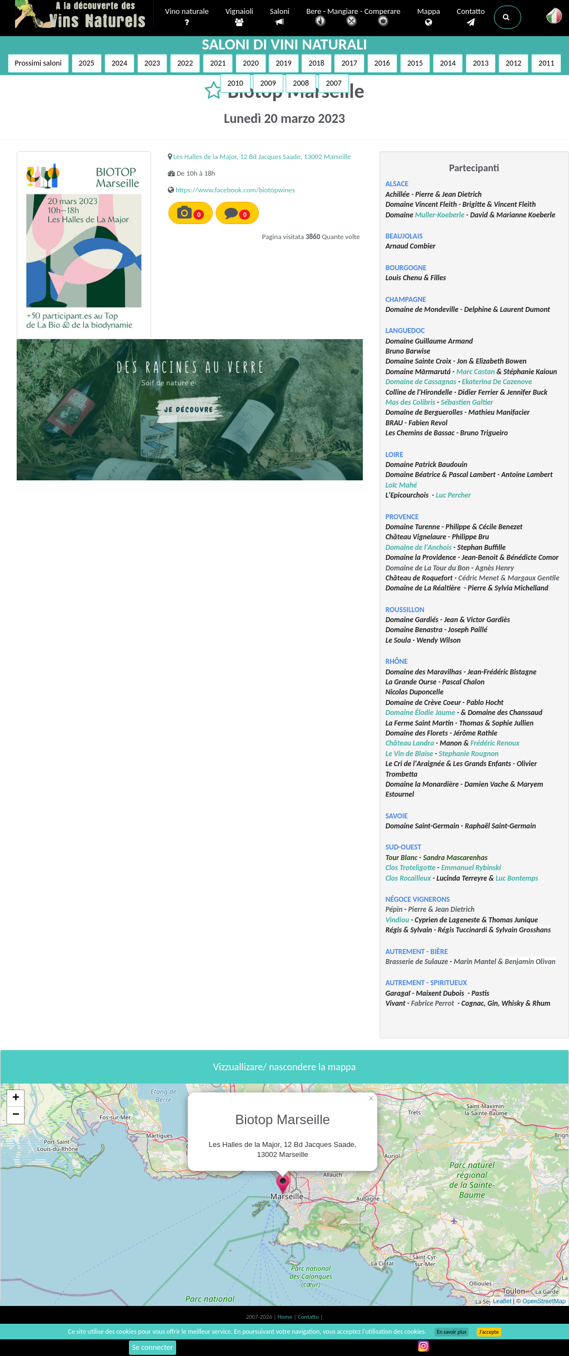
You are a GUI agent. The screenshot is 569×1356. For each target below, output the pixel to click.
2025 (86, 63)
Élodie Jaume (435, 712)
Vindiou (398, 920)
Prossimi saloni (38, 63)
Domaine (400, 712)
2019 (283, 63)
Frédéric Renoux (495, 743)
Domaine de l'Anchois (419, 547)
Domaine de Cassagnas (421, 381)
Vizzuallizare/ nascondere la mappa (284, 1067)
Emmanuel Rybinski (471, 867)
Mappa (428, 17)
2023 (152, 63)
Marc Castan (475, 371)
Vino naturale (187, 17)
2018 (316, 63)
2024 (119, 63)
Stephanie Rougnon (469, 753)
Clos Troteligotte (411, 867)
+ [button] (15, 1098)
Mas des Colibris (411, 402)
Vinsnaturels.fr (84, 15)
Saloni (280, 17)
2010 (235, 83)
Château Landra (410, 743)
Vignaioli (239, 17)
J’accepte (488, 1332)
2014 (448, 63)
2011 (546, 63)
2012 (513, 63)
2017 (349, 63)
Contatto (471, 17)
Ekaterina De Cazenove (497, 381)
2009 (268, 83)
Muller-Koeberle (440, 215)
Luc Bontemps (517, 878)
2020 (250, 63)
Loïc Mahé (401, 485)
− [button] (15, 1115)
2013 (480, 63)
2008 (300, 83)
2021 (218, 63)
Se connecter (152, 1347)
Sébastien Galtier (467, 402)
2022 (185, 63)
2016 (382, 63)
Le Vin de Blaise (409, 753)
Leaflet (502, 1301)
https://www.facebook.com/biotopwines (235, 190)
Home (286, 1316)
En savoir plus (451, 1332)
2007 (333, 83)
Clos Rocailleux (408, 878)
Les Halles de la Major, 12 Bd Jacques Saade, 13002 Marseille (262, 156)
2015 (415, 63)
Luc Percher (453, 495)
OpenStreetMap (544, 1301)
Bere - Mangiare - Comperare (353, 18)
